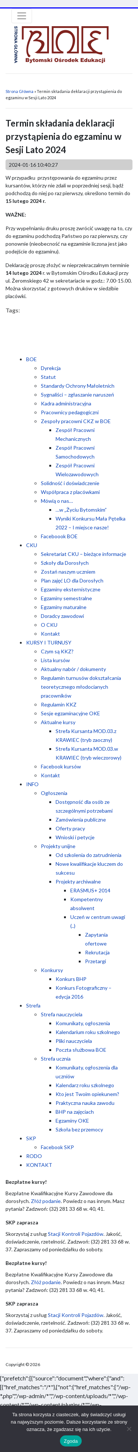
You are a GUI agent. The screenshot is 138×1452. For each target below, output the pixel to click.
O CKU (49, 625)
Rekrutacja (97, 952)
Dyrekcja (51, 368)
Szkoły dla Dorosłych (65, 563)
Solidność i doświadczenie (70, 483)
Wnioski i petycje (75, 837)
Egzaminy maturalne (63, 607)
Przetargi (95, 961)
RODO (34, 1156)
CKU (31, 545)
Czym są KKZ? (57, 651)
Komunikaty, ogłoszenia (83, 1023)
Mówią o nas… (57, 501)
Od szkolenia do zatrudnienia (88, 855)
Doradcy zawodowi (62, 616)
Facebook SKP (57, 1147)
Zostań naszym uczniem (68, 571)
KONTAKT (39, 1165)
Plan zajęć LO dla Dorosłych (72, 580)
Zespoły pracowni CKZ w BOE (76, 421)
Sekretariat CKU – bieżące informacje (83, 554)
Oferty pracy (70, 828)
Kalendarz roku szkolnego (85, 1085)
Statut (48, 377)
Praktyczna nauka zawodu (85, 1103)
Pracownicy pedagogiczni (70, 412)
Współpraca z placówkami (70, 492)
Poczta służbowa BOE (81, 1050)
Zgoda (71, 1441)
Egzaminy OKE (72, 1120)
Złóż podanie (46, 1201)
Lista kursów (55, 660)
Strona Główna (19, 91)
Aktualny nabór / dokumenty (73, 669)
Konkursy (52, 970)
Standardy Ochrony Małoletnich (77, 386)
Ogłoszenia (54, 793)
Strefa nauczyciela (61, 1014)
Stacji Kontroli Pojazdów (75, 1234)
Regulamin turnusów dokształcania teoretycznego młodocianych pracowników (81, 687)
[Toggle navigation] (21, 15)
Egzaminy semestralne (66, 598)
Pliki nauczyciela (74, 1041)
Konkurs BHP (71, 979)
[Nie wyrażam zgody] (128, 1428)
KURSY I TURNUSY (48, 642)
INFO (32, 784)
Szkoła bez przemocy (79, 1129)
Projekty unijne (58, 846)
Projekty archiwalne (78, 881)
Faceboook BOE (59, 536)
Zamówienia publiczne (81, 819)
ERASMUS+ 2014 (90, 890)
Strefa (33, 1005)
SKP (31, 1138)
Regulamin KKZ (59, 704)
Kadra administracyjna (66, 403)
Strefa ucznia (56, 1058)
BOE (31, 359)
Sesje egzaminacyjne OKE (70, 713)
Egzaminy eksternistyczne (70, 589)
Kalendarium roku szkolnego (88, 1032)
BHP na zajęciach (75, 1112)
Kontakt (50, 633)
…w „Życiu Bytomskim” (81, 510)
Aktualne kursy (58, 722)
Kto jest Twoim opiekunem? (87, 1094)
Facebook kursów (61, 766)
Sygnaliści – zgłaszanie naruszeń (77, 394)
